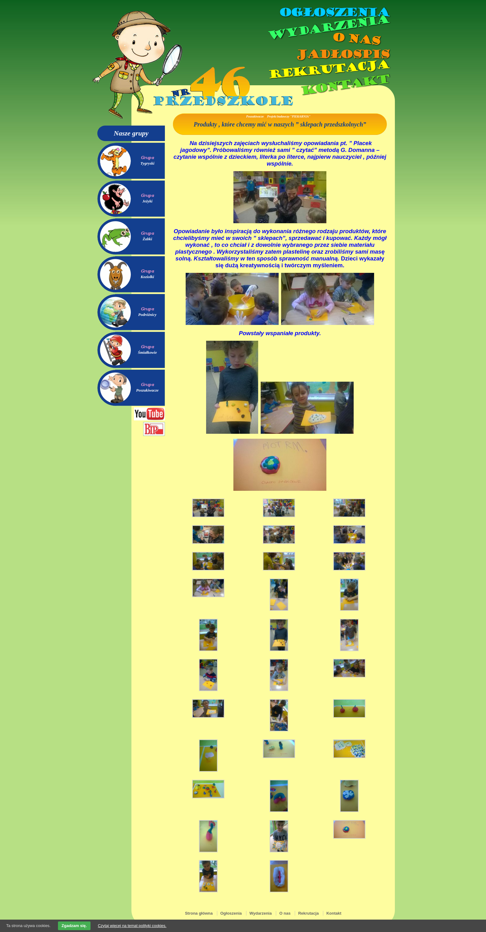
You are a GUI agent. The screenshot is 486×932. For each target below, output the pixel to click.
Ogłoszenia (334, 12)
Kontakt (344, 85)
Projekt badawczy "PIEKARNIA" (289, 116)
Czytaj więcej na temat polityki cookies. (132, 925)
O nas (356, 39)
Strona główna (199, 913)
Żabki (147, 239)
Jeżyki (147, 201)
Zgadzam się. (74, 925)
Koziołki (147, 277)
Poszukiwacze (147, 390)
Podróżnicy (147, 315)
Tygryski (147, 163)
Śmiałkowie (147, 352)
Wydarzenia (328, 27)
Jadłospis (342, 54)
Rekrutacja (328, 69)
